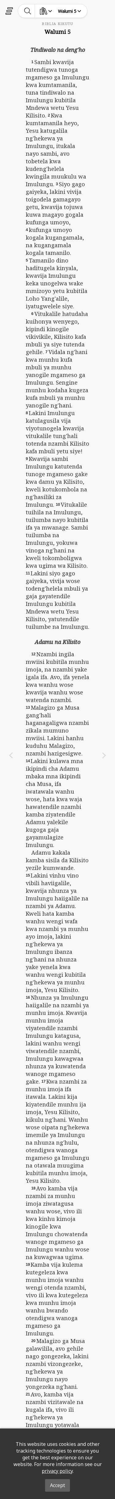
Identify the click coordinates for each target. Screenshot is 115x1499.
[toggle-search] (28, 11)
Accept (57, 1485)
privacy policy (57, 1471)
